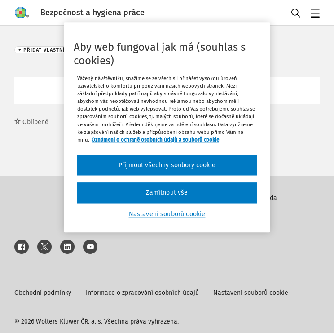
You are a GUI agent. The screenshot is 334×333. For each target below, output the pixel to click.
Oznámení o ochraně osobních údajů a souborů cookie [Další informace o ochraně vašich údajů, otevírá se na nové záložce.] (155, 140)
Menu (314, 14)
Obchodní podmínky (42, 293)
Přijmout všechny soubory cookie (167, 165)
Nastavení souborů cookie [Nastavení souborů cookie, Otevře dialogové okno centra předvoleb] (167, 214)
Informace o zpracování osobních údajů (142, 293)
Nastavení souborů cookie (250, 293)
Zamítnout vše (167, 193)
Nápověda (262, 198)
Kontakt (259, 222)
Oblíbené (31, 122)
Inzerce (258, 209)
